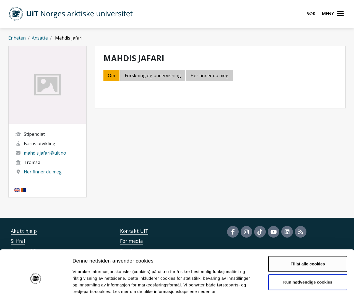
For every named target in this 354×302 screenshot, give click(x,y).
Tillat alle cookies (308, 241)
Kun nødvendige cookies (307, 259)
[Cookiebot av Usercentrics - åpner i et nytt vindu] (36, 291)
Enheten (17, 38)
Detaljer (294, 291)
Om (111, 75)
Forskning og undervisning (153, 75)
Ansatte (40, 38)
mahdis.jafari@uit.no (45, 153)
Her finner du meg (43, 172)
